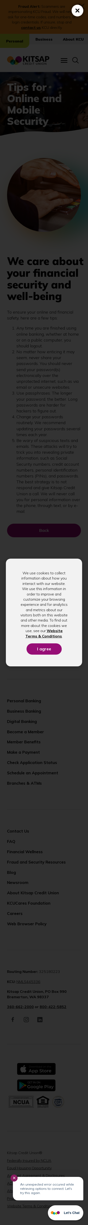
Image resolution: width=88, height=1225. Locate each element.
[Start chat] (65, 1212)
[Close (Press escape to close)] (77, 10)
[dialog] (44, 612)
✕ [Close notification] (14, 1178)
